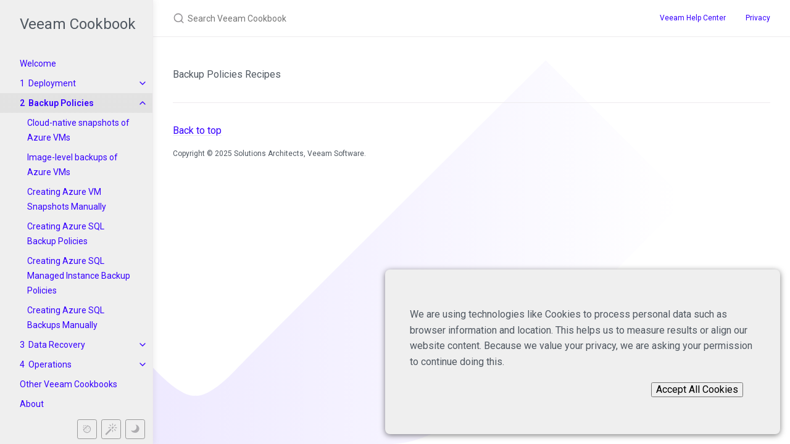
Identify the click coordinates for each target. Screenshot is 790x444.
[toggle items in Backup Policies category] (142, 103)
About (32, 404)
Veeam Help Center (693, 18)
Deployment (52, 83)
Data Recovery (56, 345)
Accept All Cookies (697, 389)
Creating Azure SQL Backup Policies (65, 233)
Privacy (758, 18)
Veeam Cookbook (78, 24)
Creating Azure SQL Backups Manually (65, 317)
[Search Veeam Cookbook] (390, 18)
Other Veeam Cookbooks (68, 384)
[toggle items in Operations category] (142, 364)
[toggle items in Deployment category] (142, 83)
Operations (50, 364)
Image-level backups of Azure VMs (72, 164)
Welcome (38, 63)
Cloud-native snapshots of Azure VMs (78, 130)
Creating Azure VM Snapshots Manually (66, 199)
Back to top (197, 130)
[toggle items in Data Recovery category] (142, 345)
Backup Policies (61, 103)
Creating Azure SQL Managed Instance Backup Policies (78, 275)
